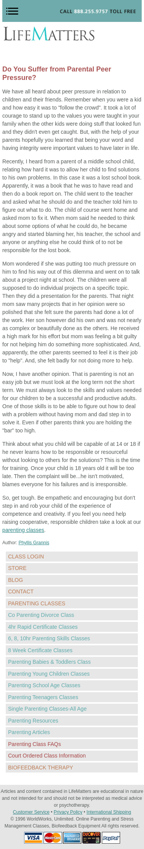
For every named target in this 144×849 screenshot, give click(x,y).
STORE (17, 568)
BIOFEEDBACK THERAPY (40, 767)
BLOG (15, 580)
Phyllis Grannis (33, 542)
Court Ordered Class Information (47, 756)
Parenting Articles (29, 732)
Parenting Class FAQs (34, 744)
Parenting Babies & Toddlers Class (49, 662)
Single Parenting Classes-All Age (47, 709)
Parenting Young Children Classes (48, 674)
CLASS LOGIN (26, 556)
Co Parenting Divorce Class (41, 615)
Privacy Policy (68, 812)
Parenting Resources (33, 721)
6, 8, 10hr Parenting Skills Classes (49, 638)
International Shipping (108, 812)
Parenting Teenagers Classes (43, 697)
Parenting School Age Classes (44, 685)
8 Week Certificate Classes (40, 650)
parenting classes (23, 530)
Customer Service (31, 812)
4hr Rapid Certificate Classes (43, 627)
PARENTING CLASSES (36, 603)
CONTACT (21, 591)
